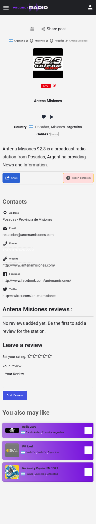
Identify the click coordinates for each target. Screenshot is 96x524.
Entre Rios (40, 474)
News (55, 134)
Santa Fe (30, 452)
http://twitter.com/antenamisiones (29, 296)
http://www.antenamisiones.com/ (28, 265)
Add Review (14, 395)
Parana (29, 474)
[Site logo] (31, 8)
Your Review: (12, 366)
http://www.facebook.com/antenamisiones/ (36, 281)
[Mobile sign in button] (90, 7)
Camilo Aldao (33, 432)
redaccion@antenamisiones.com (28, 235)
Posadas (57, 41)
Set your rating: (14, 357)
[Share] (11, 178)
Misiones (37, 41)
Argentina (17, 40)
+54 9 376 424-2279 (18, 250)
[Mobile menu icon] (6, 8)
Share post (54, 29)
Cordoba (47, 432)
